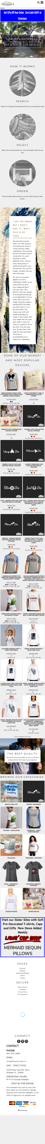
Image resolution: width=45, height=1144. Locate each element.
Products (22, 968)
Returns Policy (22, 987)
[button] (22, 940)
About (23, 976)
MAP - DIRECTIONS (16, 1065)
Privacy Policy (22, 992)
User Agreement (22, 994)
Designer (22, 971)
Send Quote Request (22, 973)
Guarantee (22, 990)
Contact (22, 978)
